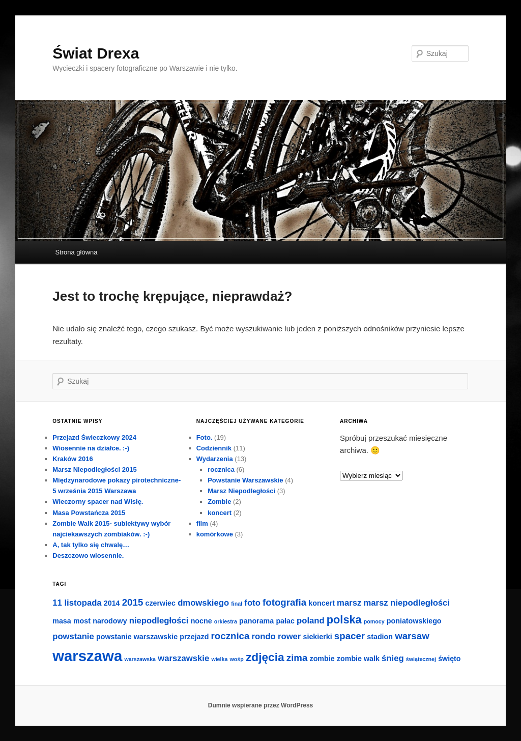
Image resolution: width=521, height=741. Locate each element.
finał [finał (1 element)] (236, 604)
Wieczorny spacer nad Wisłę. (97, 501)
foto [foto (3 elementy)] (252, 603)
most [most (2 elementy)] (82, 621)
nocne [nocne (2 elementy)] (201, 621)
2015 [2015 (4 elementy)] (132, 602)
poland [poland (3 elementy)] (311, 620)
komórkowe (214, 534)
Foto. (204, 437)
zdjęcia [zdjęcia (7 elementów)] (265, 657)
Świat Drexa (95, 53)
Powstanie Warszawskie (245, 480)
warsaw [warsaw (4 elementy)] (412, 636)
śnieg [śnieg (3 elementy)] (393, 658)
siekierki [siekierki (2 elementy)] (317, 637)
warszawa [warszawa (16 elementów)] (87, 655)
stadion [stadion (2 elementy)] (380, 637)
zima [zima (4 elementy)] (297, 657)
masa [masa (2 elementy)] (61, 621)
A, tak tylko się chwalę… (90, 545)
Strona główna (76, 252)
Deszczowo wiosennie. (88, 555)
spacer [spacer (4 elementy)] (349, 636)
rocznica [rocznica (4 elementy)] (230, 636)
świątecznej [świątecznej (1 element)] (421, 659)
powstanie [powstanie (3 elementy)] (73, 636)
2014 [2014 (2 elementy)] (112, 603)
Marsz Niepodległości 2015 (94, 469)
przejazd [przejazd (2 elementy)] (194, 637)
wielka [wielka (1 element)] (219, 659)
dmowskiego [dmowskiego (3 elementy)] (203, 603)
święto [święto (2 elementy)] (449, 658)
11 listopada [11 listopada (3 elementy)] (76, 603)
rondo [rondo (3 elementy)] (264, 636)
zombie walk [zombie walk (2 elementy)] (358, 658)
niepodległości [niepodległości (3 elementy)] (159, 620)
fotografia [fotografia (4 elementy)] (284, 602)
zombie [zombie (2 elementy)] (322, 658)
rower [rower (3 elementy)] (289, 636)
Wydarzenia (214, 459)
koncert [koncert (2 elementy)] (321, 603)
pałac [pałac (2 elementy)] (285, 621)
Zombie (219, 501)
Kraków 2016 (72, 459)
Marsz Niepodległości (241, 491)
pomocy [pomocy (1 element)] (374, 621)
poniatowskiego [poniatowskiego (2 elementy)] (414, 621)
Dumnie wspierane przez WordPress (260, 705)
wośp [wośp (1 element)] (237, 659)
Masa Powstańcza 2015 (88, 513)
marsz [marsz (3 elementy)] (349, 603)
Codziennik (213, 448)
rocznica (221, 469)
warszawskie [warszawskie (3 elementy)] (183, 658)
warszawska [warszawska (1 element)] (140, 659)
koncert (219, 513)
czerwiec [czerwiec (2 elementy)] (160, 603)
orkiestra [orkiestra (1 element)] (225, 621)
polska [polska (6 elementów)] (344, 619)
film (202, 523)
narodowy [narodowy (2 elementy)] (110, 621)
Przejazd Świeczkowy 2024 (94, 437)
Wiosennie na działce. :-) (90, 448)
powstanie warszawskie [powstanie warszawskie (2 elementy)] (137, 637)
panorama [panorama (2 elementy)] (256, 621)
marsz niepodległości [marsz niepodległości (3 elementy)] (406, 603)
